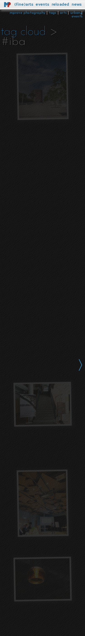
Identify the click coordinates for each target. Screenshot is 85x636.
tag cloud (23, 32)
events (77, 16)
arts (63, 13)
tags (52, 13)
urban (75, 13)
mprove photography (28, 13)
